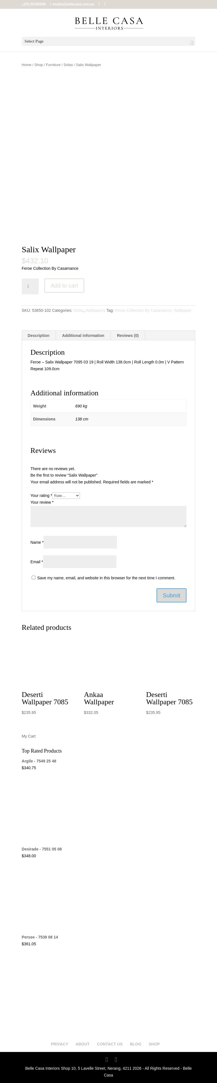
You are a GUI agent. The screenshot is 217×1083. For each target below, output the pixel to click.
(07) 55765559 (34, 4)
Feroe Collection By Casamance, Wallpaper (153, 310)
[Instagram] (105, 4)
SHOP (154, 1044)
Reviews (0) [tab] (128, 335)
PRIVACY (59, 1044)
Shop (38, 65)
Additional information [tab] (83, 335)
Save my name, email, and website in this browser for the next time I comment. (106, 578)
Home (26, 65)
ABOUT (82, 1044)
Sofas (68, 65)
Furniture (53, 65)
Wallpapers (95, 310)
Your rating (41, 495)
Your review (42, 502)
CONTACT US (110, 1044)
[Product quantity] (30, 286)
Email (37, 562)
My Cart (29, 736)
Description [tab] (38, 335)
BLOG (135, 1044)
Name (37, 542)
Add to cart (64, 285)
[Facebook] (99, 4)
